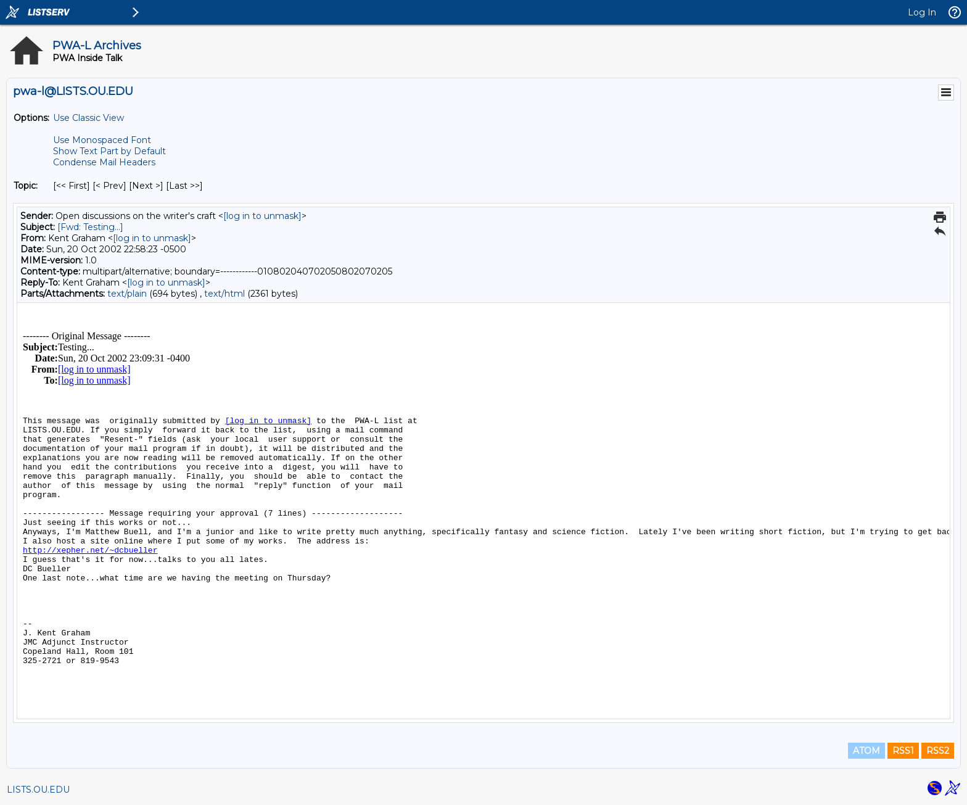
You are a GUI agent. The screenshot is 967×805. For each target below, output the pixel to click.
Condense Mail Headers (104, 162)
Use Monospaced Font (102, 140)
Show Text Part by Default (109, 151)
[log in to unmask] (262, 215)
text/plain (127, 293)
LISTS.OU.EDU (38, 789)
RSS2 (937, 750)
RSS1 (903, 750)
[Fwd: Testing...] (90, 227)
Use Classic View (88, 117)
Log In (922, 12)
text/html (224, 293)
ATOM (866, 750)
